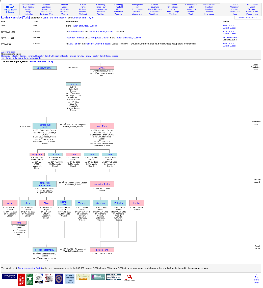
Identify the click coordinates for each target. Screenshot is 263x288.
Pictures (234, 9)
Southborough (173, 12)
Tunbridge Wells (46, 14)
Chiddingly (118, 5)
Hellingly (82, 9)
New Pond (73, 43)
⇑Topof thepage (256, 278)
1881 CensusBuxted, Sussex (229, 44)
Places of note (252, 14)
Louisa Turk (102, 250)
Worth (191, 14)
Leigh (28, 12)
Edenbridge (46, 7)
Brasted (46, 5)
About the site (252, 5)
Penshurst (101, 12)
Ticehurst (209, 12)
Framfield (119, 7)
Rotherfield (118, 12)
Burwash (64, 5)
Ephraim (118, 203)
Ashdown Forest (28, 5)
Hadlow (191, 7)
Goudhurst (154, 7)
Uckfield (64, 14)
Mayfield (82, 12)
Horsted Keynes (155, 9)
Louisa (136, 203)
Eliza (46, 203)
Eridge (64, 7)
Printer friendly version (248, 17)
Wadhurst (83, 14)
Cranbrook (173, 5)
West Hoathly (154, 14)
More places (209, 14)
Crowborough (191, 5)
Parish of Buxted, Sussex (84, 26)
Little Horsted (46, 12)
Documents (235, 12)
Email (252, 7)
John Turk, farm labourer (55, 17)
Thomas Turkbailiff (44, 126)
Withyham (173, 14)
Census (235, 5)
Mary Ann (37, 154)
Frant (137, 7)
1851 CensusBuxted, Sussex (229, 27)
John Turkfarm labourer (44, 184)
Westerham (137, 14)
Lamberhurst (191, 9)
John (91, 154)
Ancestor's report (8, 52)
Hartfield (28, 9)
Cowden (154, 5)
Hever (118, 9)
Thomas (73, 84)
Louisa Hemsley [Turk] (15, 17)
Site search (252, 9)
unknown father (44, 68)
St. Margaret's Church (98, 37)
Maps (234, 14)
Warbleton (119, 14)
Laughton (209, 9)
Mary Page (102, 126)
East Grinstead (209, 5)
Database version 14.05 (30, 268)
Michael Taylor (64, 203)
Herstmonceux (101, 9)
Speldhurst (191, 12)
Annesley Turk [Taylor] (83, 17)
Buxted (83, 5)
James (109, 154)
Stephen (100, 203)
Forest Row (101, 7)
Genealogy (234, 7)
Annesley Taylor (102, 184)
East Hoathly (28, 7)
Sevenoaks (155, 12)
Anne (101, 68)
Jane (73, 154)
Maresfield (64, 12)
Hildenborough (137, 9)
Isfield (172, 9)
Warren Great (75, 31)
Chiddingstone (137, 5)
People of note (252, 12)
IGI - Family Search (231, 37)
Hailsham (209, 7)
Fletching (83, 7)
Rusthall (137, 12)
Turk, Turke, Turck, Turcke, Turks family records (21, 58)
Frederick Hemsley (75, 37)
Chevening (100, 5)
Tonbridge (28, 14)
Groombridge (173, 7)
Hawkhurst (46, 9)
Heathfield (65, 9)
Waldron (100, 14)
